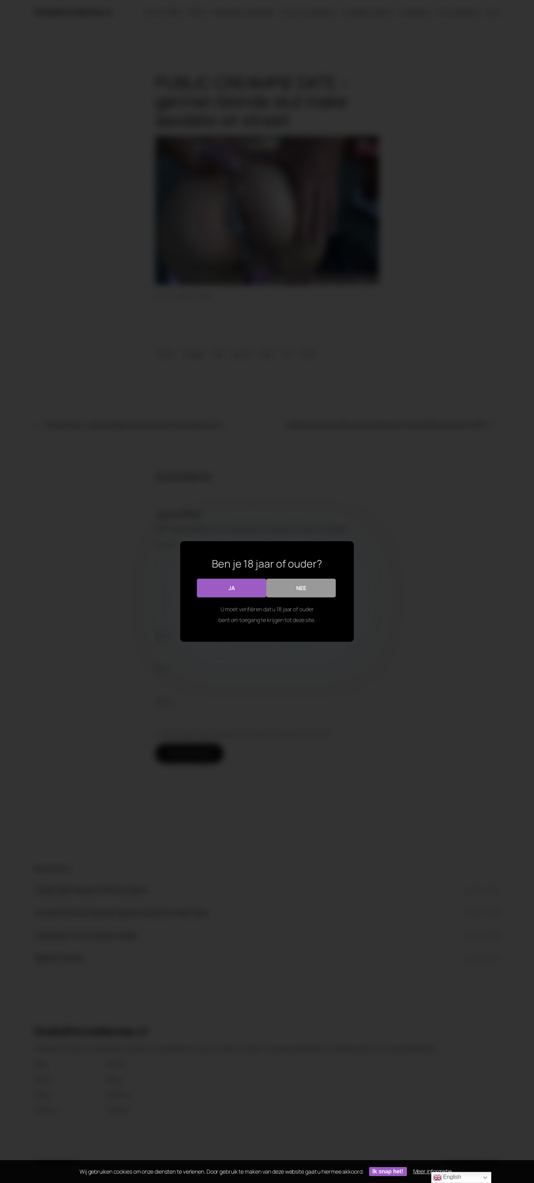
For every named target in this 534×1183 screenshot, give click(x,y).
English (447, 1177)
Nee (301, 588)
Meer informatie (432, 1171)
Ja (231, 588)
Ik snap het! (388, 1171)
